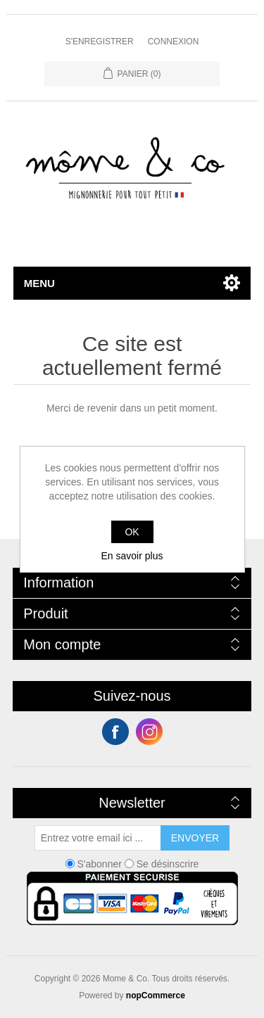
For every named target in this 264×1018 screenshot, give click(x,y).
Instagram (149, 731)
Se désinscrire (168, 864)
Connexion (173, 41)
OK (132, 531)
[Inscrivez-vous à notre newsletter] (97, 838)
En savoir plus (132, 555)
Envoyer (195, 838)
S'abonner (99, 864)
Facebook (115, 731)
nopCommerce (155, 995)
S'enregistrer (99, 41)
